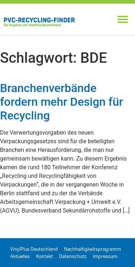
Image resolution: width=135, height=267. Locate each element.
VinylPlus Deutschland (34, 249)
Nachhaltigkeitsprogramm (92, 249)
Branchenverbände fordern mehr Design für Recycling (61, 102)
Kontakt (44, 256)
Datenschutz (73, 256)
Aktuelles (20, 256)
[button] (122, 19)
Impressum (105, 256)
